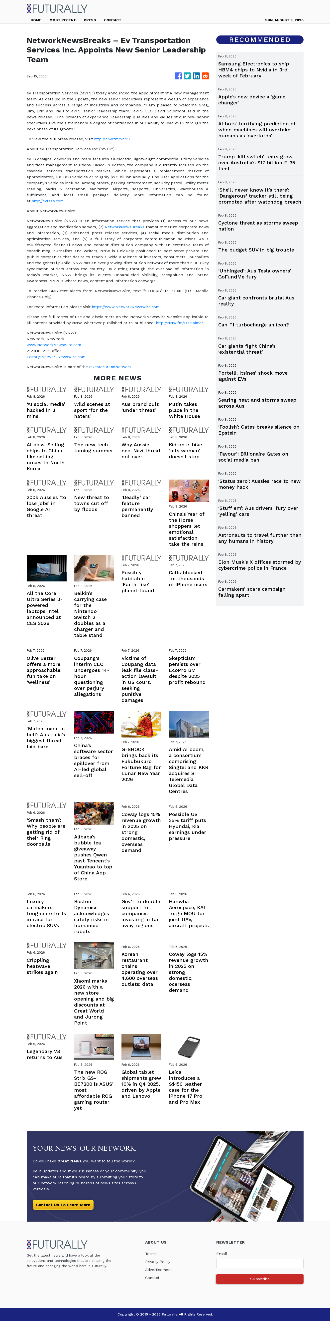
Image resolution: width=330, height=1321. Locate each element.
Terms (151, 1253)
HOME (36, 20)
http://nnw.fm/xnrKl (113, 139)
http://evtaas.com (48, 201)
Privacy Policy (158, 1261)
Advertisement (159, 1269)
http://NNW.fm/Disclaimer (180, 322)
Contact (152, 1277)
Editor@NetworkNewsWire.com (57, 356)
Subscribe (260, 1279)
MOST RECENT (62, 20)
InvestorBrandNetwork (110, 366)
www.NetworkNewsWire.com (54, 344)
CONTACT (112, 20)
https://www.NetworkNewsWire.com (126, 306)
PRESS (90, 20)
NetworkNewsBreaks (124, 227)
